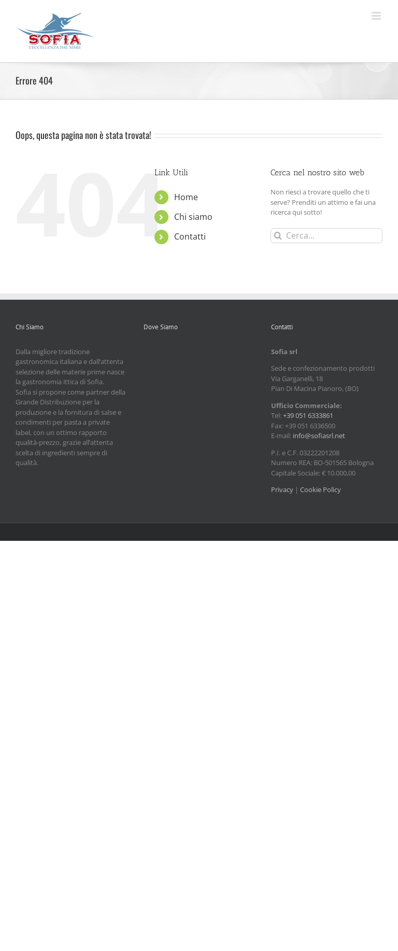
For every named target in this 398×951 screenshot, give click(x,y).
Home (186, 197)
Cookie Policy (320, 489)
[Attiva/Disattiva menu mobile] (377, 15)
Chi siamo (193, 216)
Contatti (190, 236)
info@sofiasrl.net (319, 435)
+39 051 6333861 (308, 415)
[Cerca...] (326, 235)
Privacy (282, 489)
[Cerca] (278, 235)
